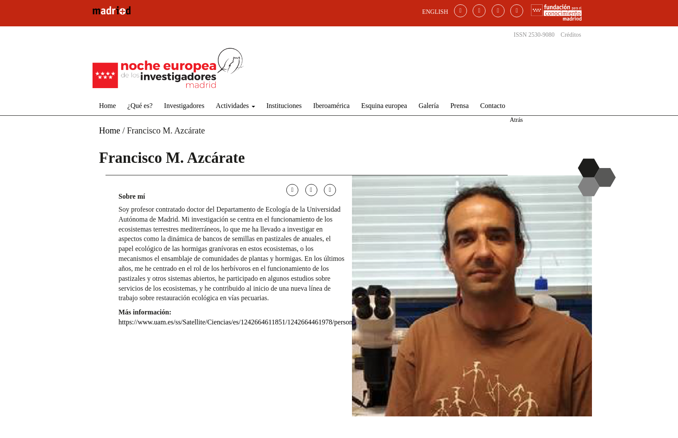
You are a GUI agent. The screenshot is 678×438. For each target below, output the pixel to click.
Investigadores (184, 105)
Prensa (459, 105)
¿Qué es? (140, 105)
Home (107, 105)
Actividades (235, 105)
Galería (429, 105)
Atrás (516, 120)
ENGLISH (435, 12)
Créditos (571, 35)
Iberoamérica (331, 105)
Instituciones (284, 105)
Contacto (492, 105)
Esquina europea (384, 105)
